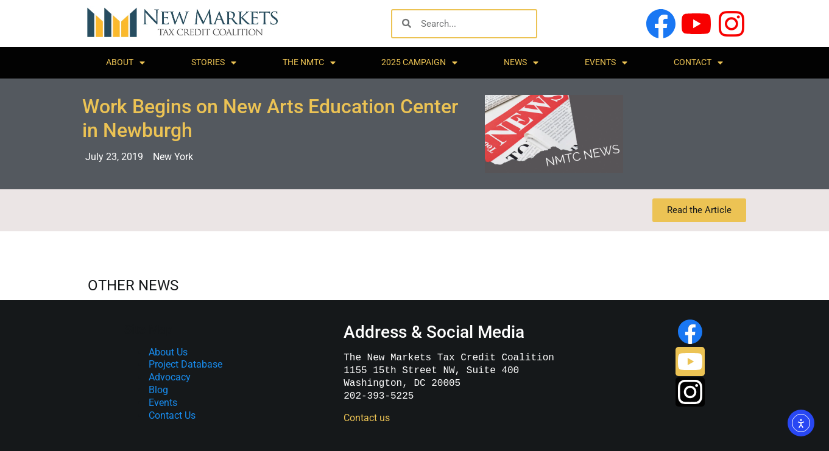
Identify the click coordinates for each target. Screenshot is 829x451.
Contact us (367, 418)
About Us (168, 352)
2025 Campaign (419, 62)
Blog (158, 390)
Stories (213, 62)
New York (173, 157)
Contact (698, 62)
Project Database (185, 364)
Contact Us (172, 415)
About (125, 62)
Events (606, 62)
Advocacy (170, 377)
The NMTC (309, 62)
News (521, 62)
